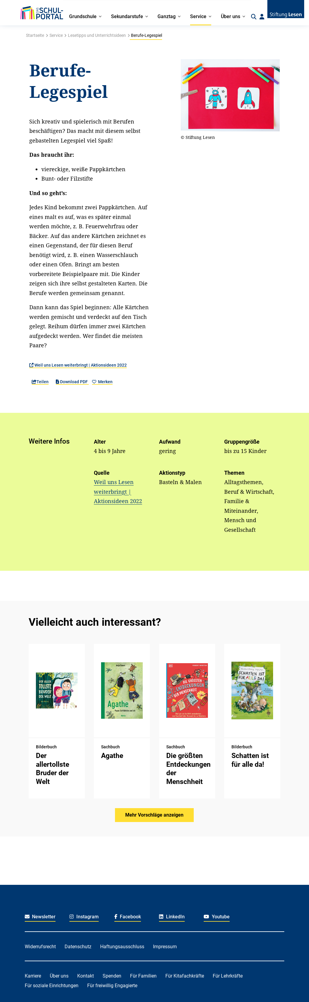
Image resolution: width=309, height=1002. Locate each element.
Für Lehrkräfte (228, 976)
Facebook (127, 917)
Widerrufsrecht (40, 946)
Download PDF (72, 381)
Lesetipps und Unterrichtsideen (97, 35)
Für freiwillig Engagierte (112, 985)
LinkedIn (172, 917)
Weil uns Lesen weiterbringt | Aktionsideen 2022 (78, 365)
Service (56, 35)
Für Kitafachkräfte (184, 976)
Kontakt (85, 976)
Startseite (35, 35)
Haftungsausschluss (122, 946)
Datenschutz (78, 946)
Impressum (165, 946)
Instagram (84, 917)
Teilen (40, 381)
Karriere (33, 976)
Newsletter (40, 917)
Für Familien (143, 976)
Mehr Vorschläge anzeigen (154, 815)
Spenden (112, 976)
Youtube (217, 917)
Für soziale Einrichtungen (51, 985)
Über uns (59, 976)
